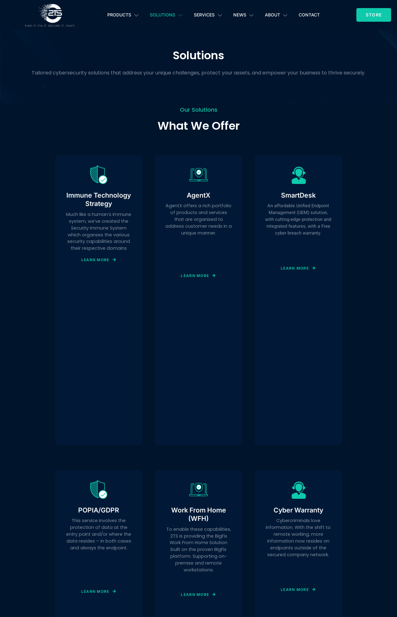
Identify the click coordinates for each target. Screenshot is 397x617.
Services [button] (208, 15)
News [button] (243, 15)
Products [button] (123, 15)
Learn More (98, 293)
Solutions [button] (166, 15)
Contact (309, 14)
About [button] (276, 15)
